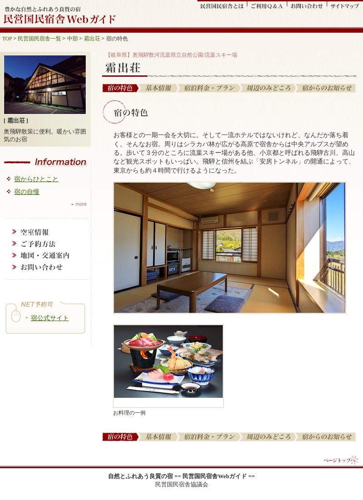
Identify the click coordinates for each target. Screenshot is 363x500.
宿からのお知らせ (326, 88)
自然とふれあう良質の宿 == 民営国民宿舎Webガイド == (181, 476)
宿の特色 (120, 88)
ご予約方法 (44, 243)
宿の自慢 (26, 191)
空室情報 (44, 232)
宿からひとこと (36, 179)
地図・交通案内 (44, 255)
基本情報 (159, 88)
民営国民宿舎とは (222, 5)
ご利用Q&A (267, 5)
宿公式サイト (50, 318)
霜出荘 (92, 38)
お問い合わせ (307, 5)
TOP (7, 38)
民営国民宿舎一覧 (39, 38)
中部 (72, 38)
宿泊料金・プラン (210, 88)
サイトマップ (345, 5)
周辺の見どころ (268, 88)
